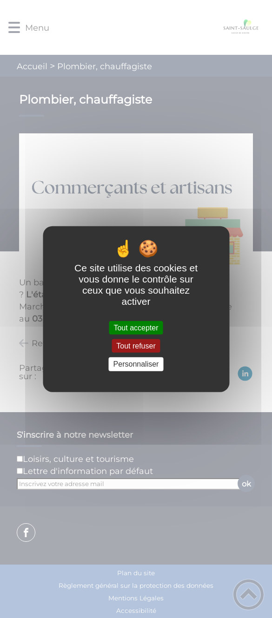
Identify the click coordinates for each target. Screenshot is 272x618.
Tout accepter (135, 328)
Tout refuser (135, 346)
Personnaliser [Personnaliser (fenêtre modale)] (136, 364)
